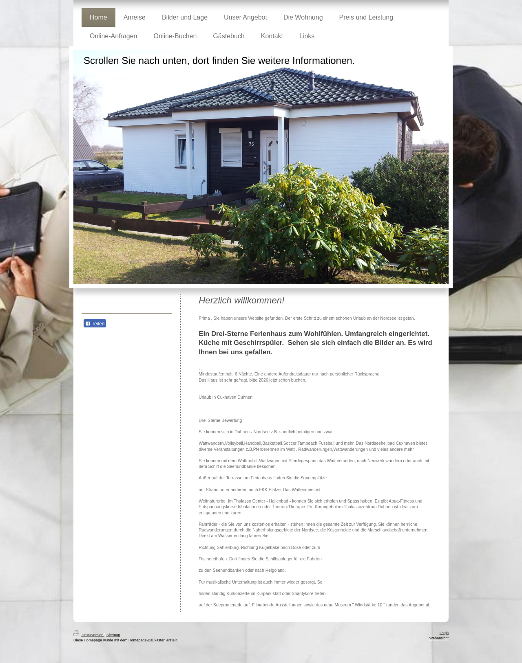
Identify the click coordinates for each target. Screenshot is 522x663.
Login (444, 633)
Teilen (94, 324)
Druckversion (88, 635)
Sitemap (113, 635)
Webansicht (439, 638)
